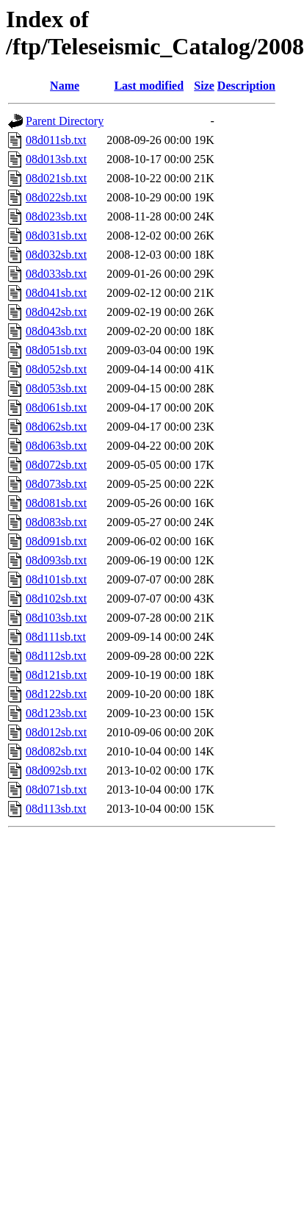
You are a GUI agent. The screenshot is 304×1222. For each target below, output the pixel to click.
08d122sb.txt (56, 694)
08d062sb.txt (56, 426)
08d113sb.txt (56, 808)
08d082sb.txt (56, 751)
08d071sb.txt (56, 789)
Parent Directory (65, 121)
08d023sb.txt (56, 216)
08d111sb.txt (56, 636)
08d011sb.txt (56, 140)
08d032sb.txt (56, 254)
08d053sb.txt (56, 388)
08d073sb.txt (56, 484)
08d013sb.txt (56, 159)
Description (246, 85)
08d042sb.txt (56, 312)
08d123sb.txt (56, 713)
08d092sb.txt (56, 770)
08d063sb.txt (56, 445)
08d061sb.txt (56, 407)
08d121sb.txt (56, 675)
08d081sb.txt (56, 503)
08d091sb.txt (56, 541)
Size (204, 85)
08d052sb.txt (56, 369)
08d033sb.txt (56, 273)
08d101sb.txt (56, 579)
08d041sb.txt (56, 293)
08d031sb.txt (56, 235)
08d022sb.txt (56, 197)
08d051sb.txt (56, 350)
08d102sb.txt (56, 598)
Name (64, 85)
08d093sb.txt (56, 560)
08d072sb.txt (56, 465)
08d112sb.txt (56, 656)
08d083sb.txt (56, 522)
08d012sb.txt (56, 732)
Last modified (149, 85)
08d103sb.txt (56, 617)
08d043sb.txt (56, 331)
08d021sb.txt (56, 178)
